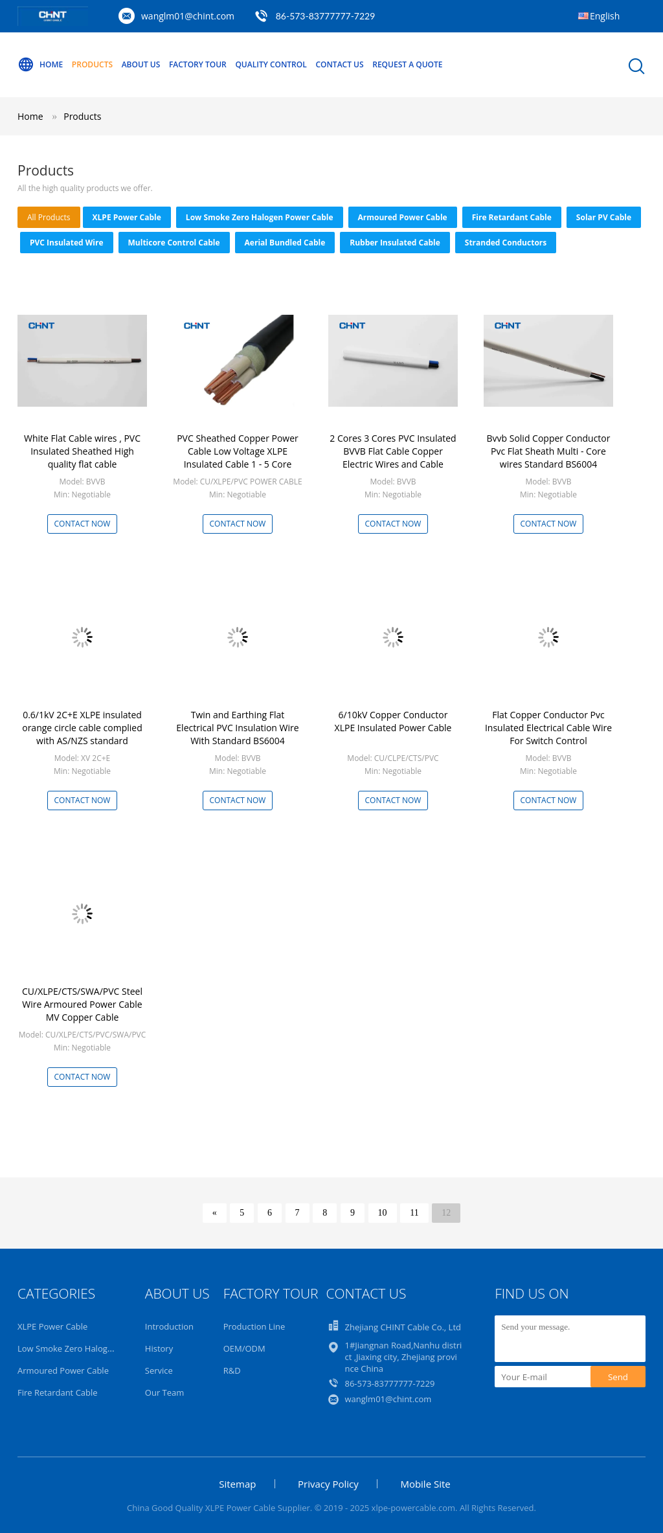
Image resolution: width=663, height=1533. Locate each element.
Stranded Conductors (505, 242)
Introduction (169, 1326)
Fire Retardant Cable (512, 217)
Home (40, 64)
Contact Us (339, 64)
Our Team (165, 1392)
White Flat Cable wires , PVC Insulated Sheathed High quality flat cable (82, 451)
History (159, 1348)
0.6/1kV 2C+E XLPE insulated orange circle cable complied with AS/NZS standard (82, 728)
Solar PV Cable (603, 217)
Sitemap (237, 1483)
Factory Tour (198, 64)
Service (159, 1370)
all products (49, 217)
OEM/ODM (244, 1348)
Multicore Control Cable (174, 242)
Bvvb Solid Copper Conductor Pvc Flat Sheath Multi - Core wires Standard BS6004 (548, 451)
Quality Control (270, 64)
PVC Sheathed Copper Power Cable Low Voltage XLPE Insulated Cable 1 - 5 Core (237, 451)
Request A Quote (407, 64)
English (605, 16)
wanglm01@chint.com (187, 16)
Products (92, 64)
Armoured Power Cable (402, 217)
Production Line (254, 1326)
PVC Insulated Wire (67, 242)
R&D (232, 1370)
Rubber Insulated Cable (395, 242)
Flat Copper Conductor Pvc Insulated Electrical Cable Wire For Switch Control (548, 728)
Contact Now (82, 523)
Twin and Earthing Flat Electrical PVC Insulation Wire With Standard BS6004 (237, 728)
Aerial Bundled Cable (285, 242)
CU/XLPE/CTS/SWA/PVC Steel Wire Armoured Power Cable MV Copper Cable (82, 1004)
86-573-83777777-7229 (389, 1383)
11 (414, 1213)
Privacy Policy (328, 1483)
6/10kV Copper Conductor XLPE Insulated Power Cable (393, 721)
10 (382, 1213)
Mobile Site (425, 1483)
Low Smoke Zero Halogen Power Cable (259, 217)
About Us (141, 64)
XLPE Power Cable (127, 217)
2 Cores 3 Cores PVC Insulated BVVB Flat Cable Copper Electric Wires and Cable (393, 451)
